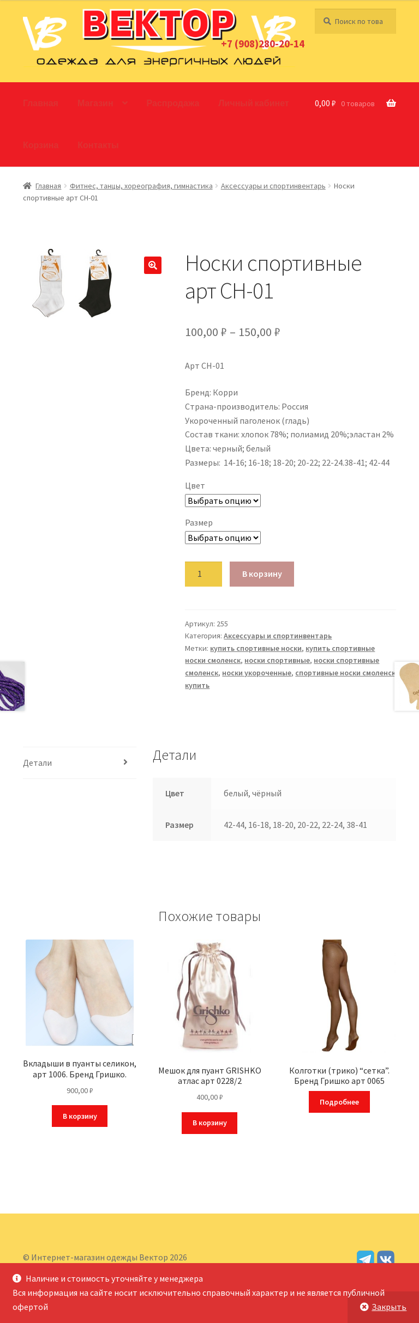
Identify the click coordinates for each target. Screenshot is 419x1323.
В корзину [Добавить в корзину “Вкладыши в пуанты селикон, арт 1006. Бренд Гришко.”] (80, 1116)
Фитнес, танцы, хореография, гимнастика (141, 186)
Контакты (97, 144)
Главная (40, 102)
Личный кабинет (253, 102)
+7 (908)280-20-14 (262, 43)
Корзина (40, 144)
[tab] (79, 763)
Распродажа (173, 102)
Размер (199, 522)
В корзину (262, 573)
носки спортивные (277, 660)
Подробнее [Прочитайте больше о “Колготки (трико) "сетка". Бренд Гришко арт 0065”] (339, 1102)
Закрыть (389, 1306)
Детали (37, 762)
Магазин (95, 102)
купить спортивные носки (256, 648)
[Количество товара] (203, 574)
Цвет (195, 485)
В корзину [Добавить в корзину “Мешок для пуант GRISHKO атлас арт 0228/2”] (210, 1122)
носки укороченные (256, 673)
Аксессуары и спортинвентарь (273, 186)
